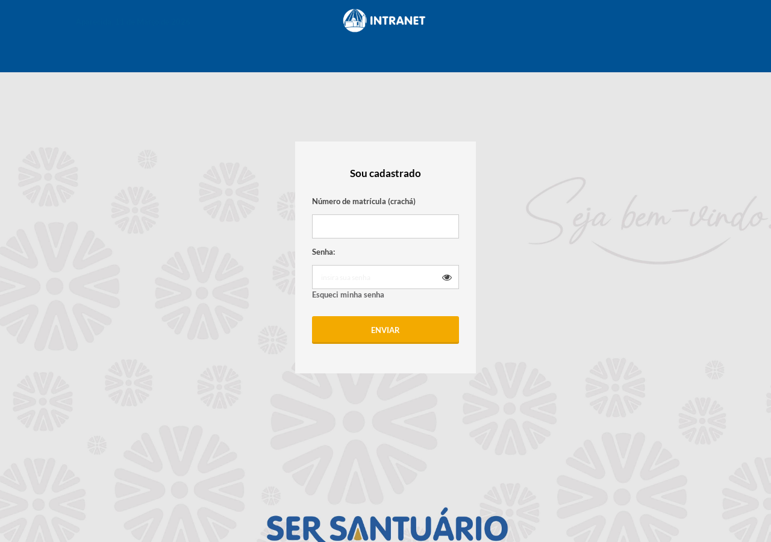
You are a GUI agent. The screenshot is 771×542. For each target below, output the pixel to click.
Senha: (323, 252)
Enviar (385, 330)
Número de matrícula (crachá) (364, 201)
